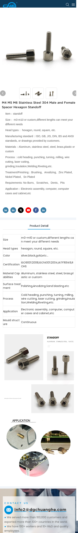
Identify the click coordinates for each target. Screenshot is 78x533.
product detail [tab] (39, 226)
